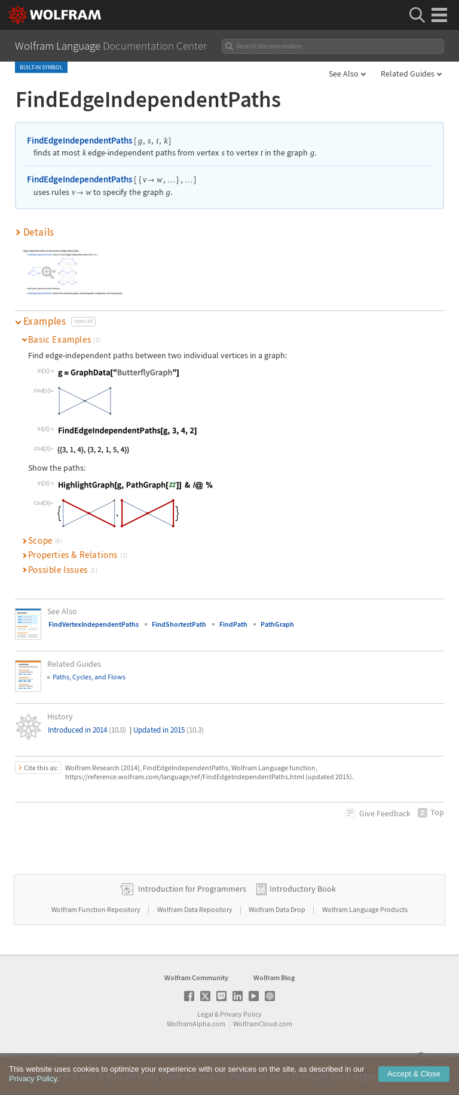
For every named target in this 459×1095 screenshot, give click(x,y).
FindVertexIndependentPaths (93, 624)
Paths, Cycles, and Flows (89, 676)
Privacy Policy (241, 1013)
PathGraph (277, 624)
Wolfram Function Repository (96, 909)
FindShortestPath (179, 624)
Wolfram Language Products (365, 909)
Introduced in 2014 (87, 730)
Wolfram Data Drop (278, 909)
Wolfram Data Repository (195, 909)
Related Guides (407, 73)
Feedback (385, 813)
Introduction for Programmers (192, 888)
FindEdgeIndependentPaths (79, 140)
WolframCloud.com (262, 1023)
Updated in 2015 (168, 730)
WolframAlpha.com (196, 1023)
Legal (205, 1013)
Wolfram (43, 1055)
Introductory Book (303, 888)
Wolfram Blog (274, 977)
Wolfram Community (196, 977)
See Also (344, 73)
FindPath (233, 624)
